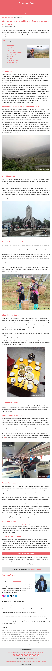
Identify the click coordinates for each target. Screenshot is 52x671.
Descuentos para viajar (32, 652)
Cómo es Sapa (10, 45)
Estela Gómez (28, 658)
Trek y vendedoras (12, 50)
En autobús (11, 56)
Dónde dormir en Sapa (12, 62)
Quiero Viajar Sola (5, 17)
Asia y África (29, 8)
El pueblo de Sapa (12, 48)
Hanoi (4, 437)
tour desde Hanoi (24, 524)
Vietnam (11, 17)
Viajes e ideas (34, 658)
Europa (13, 8)
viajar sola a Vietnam (35, 569)
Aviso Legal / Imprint (33, 661)
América (20, 8)
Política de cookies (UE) (42, 661)
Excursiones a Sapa (13, 60)
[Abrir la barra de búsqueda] (26, 13)
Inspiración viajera (40, 652)
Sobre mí (26, 10)
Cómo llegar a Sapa (11, 54)
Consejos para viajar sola (22, 652)
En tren (10, 58)
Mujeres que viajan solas (12, 652)
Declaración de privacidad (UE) (11, 661)
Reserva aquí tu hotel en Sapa (26, 553)
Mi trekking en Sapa (11, 47)
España (6, 8)
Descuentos (46, 8)
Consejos (37, 8)
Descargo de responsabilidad (23, 661)
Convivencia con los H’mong (15, 52)
